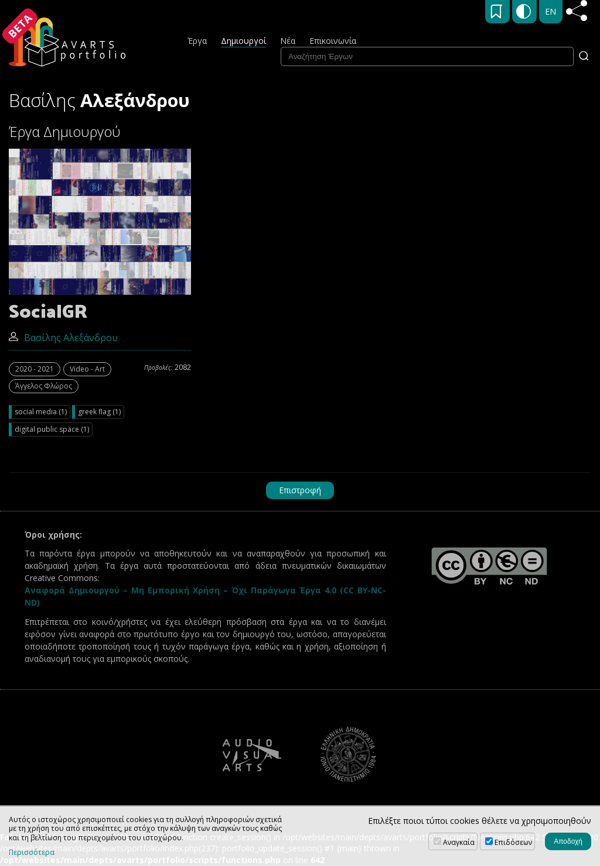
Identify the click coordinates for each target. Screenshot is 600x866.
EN (550, 11)
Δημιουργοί (243, 40)
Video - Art (87, 369)
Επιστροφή (300, 490)
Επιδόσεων (513, 842)
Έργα (197, 40)
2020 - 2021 (34, 369)
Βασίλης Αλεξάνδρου (63, 337)
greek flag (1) (99, 412)
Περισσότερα (31, 852)
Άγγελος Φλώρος (43, 386)
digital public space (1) (52, 429)
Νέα (287, 40)
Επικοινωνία (332, 40)
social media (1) (41, 412)
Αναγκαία (459, 842)
